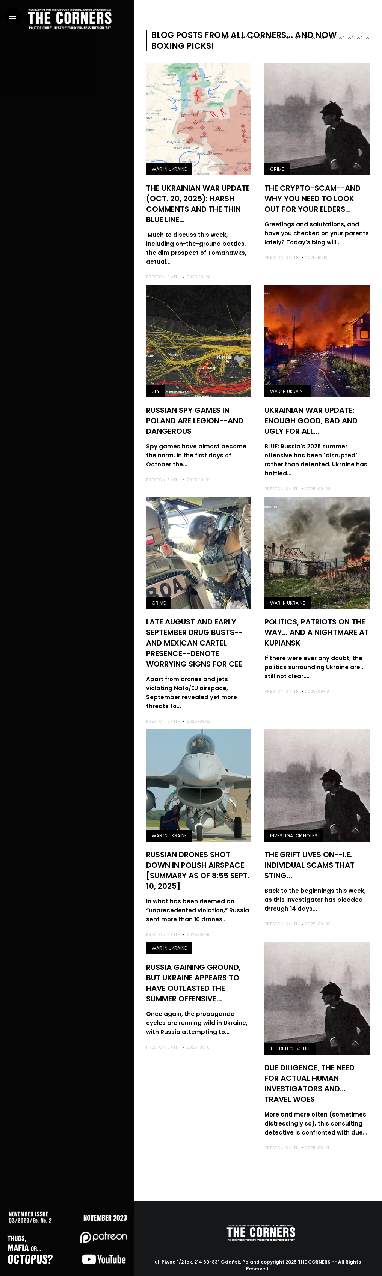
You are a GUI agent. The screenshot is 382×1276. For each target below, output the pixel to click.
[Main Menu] (12, 16)
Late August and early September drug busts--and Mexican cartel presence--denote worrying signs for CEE (194, 636)
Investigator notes (293, 826)
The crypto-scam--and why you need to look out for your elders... (312, 197)
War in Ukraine (169, 169)
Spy (156, 388)
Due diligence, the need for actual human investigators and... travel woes (309, 1070)
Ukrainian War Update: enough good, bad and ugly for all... (311, 417)
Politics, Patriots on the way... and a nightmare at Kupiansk (316, 626)
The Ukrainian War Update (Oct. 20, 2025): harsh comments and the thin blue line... (198, 202)
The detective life (290, 1037)
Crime (277, 169)
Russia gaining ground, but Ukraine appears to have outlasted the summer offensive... (193, 969)
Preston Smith (163, 274)
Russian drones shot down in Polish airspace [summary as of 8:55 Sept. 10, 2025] (197, 860)
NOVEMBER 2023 (111, 1213)
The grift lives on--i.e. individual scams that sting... (309, 855)
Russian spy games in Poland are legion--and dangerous (194, 417)
